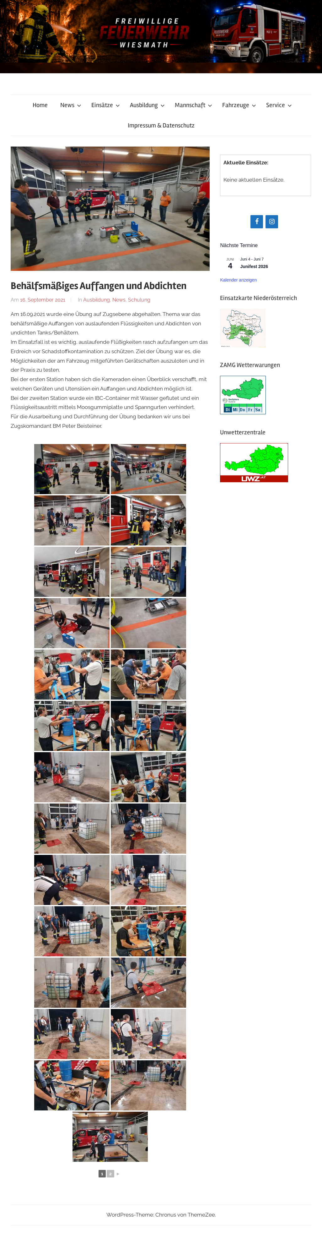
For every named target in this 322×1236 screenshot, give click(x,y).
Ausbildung (147, 105)
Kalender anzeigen (238, 279)
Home (40, 105)
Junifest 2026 (254, 266)
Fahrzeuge (239, 105)
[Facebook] (256, 221)
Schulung (139, 300)
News (70, 105)
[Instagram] (272, 221)
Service (279, 105)
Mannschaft (193, 105)
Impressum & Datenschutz (161, 125)
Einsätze (105, 105)
